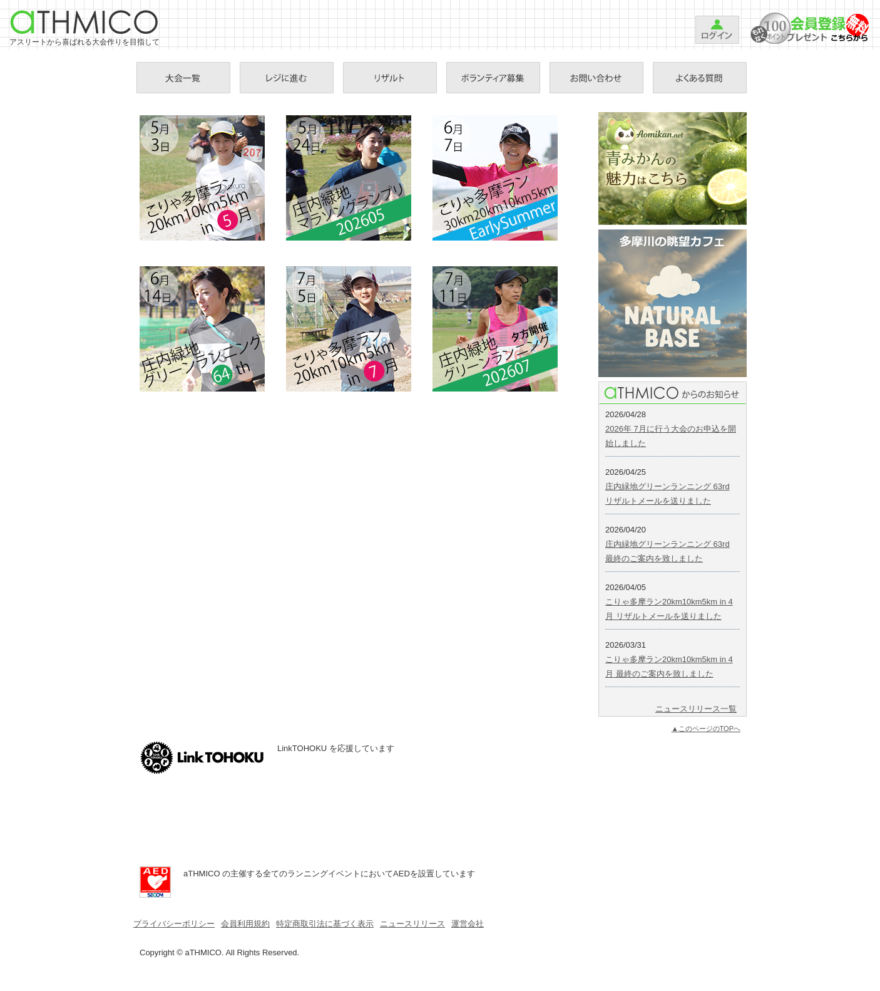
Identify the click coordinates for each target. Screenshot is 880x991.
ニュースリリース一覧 (696, 708)
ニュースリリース (412, 923)
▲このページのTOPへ (706, 728)
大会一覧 (183, 77)
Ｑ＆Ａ (700, 77)
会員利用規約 (245, 923)
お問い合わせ (596, 77)
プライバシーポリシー (174, 923)
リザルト (390, 77)
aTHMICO (84, 22)
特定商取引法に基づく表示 (325, 923)
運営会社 (467, 923)
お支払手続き (287, 77)
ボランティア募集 (493, 77)
